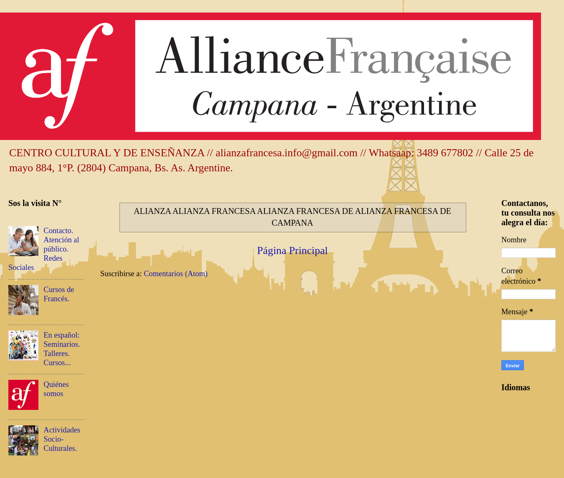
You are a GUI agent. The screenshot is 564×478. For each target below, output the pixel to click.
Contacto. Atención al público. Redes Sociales (43, 249)
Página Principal (292, 250)
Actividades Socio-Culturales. (61, 439)
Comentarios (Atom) (176, 274)
